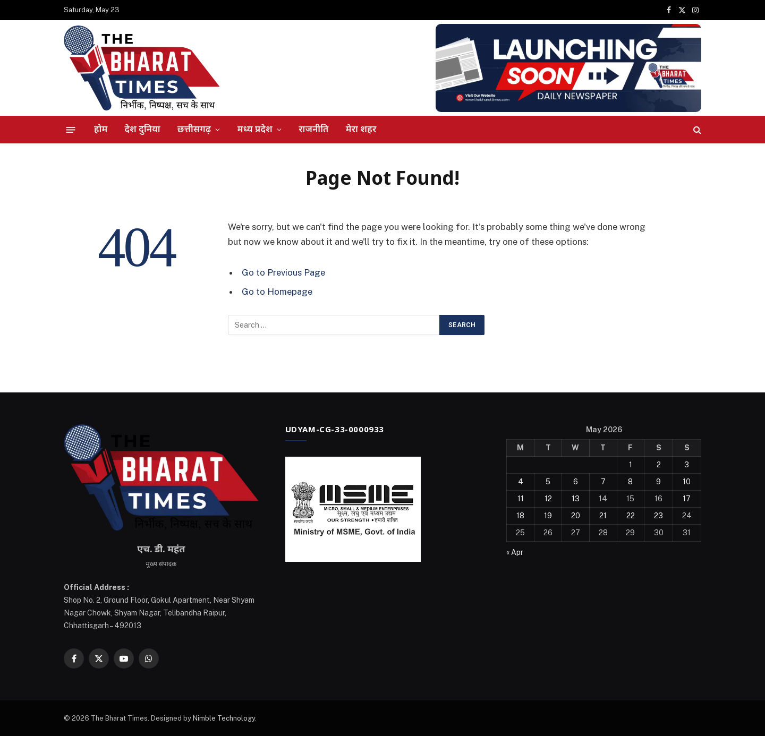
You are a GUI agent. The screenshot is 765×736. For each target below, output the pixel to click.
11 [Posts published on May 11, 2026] (520, 498)
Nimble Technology (224, 718)
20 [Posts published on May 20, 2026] (575, 515)
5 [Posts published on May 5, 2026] (548, 481)
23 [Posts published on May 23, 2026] (658, 515)
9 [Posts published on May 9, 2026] (658, 481)
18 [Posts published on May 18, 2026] (520, 515)
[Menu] (70, 129)
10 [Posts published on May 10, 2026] (687, 481)
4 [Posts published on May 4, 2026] (520, 481)
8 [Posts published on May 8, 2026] (630, 481)
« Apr (514, 552)
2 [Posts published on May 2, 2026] (659, 464)
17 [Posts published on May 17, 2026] (687, 498)
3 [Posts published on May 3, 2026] (686, 464)
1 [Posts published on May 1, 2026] (630, 464)
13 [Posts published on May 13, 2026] (576, 498)
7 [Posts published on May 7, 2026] (603, 481)
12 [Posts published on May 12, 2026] (548, 498)
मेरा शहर (361, 129)
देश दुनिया (142, 129)
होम (101, 129)
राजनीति (313, 129)
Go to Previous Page (283, 272)
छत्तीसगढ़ (194, 129)
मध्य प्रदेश (255, 129)
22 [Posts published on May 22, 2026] (630, 515)
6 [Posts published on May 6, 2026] (575, 481)
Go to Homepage (277, 291)
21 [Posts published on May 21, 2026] (603, 515)
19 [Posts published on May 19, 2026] (548, 515)
